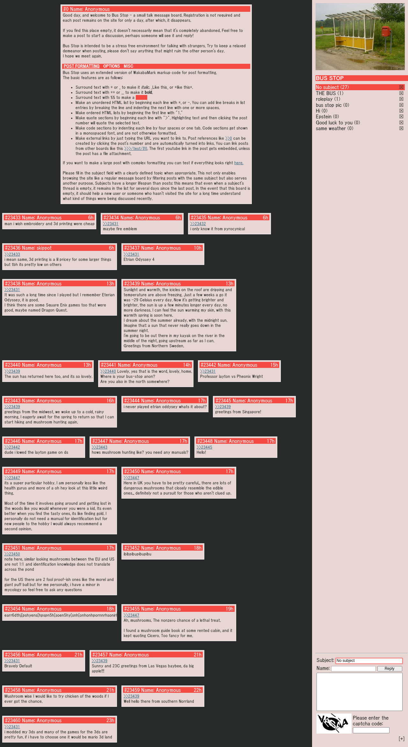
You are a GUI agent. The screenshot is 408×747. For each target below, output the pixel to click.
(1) (340, 93)
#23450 (132, 471)
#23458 (12, 689)
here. (238, 163)
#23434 (111, 217)
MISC (128, 66)
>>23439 (12, 371)
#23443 (12, 400)
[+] (401, 738)
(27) (344, 87)
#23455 (132, 608)
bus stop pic (329, 104)
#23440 (12, 364)
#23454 (12, 608)
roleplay (324, 98)
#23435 (198, 217)
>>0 (228, 138)
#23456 (12, 654)
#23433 (12, 217)
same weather (331, 128)
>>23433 (12, 254)
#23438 (12, 283)
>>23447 (12, 478)
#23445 (223, 400)
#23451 (12, 547)
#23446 (12, 440)
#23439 (132, 283)
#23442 (208, 364)
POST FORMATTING (81, 66)
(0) (346, 104)
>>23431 (111, 224)
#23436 (12, 247)
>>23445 (204, 447)
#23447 (100, 440)
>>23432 (198, 224)
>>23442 (12, 447)
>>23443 (99, 447)
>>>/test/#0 (135, 148)
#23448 (205, 440)
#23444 (132, 400)
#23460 (12, 720)
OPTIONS (111, 66)
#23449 (12, 471)
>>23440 (108, 371)
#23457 (100, 654)
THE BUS (326, 93)
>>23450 (12, 554)
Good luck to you (334, 122)
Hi (318, 110)
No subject (328, 87)
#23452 (132, 547)
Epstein (324, 116)
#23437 (132, 247)
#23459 (132, 689)
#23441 (108, 364)
